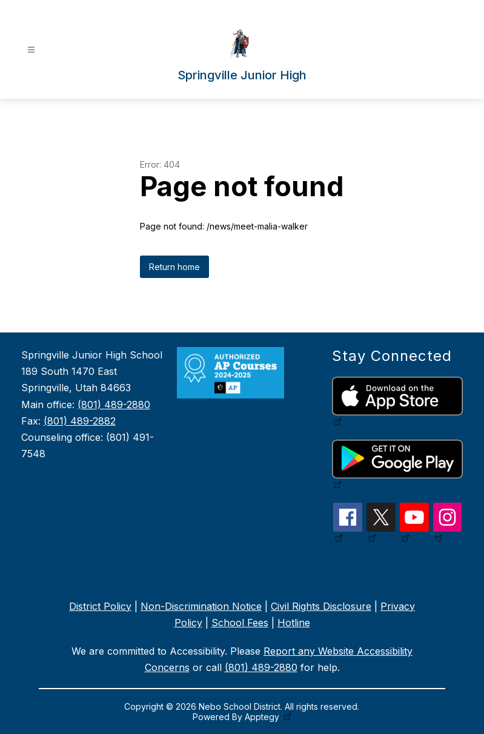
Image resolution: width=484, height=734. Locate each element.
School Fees (239, 623)
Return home (174, 267)
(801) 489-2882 (80, 421)
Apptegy (263, 717)
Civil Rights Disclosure (321, 606)
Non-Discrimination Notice (201, 606)
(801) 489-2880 (114, 404)
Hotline (293, 623)
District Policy (100, 606)
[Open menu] (31, 50)
